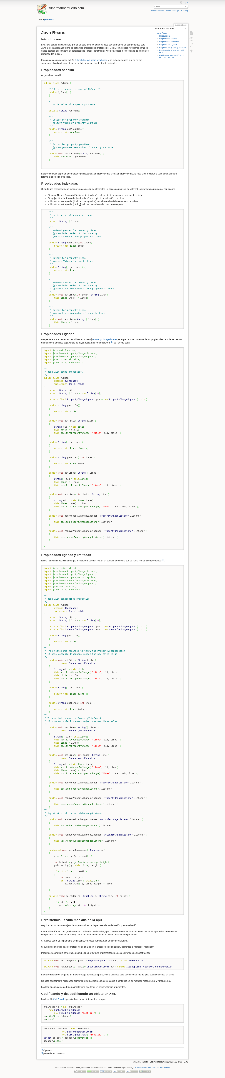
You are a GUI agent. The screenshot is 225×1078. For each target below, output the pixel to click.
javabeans (49, 19)
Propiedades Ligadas (168, 44)
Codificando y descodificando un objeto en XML (171, 56)
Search (186, 7)
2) (163, 560)
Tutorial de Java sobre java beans (91, 60)
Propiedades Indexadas (169, 42)
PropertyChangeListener (105, 339)
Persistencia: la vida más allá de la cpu (171, 51)
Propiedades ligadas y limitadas (172, 47)
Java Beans (162, 33)
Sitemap (184, 11)
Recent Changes (157, 11)
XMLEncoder (59, 999)
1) (111, 342)
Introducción (164, 36)
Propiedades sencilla (168, 39)
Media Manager (172, 11)
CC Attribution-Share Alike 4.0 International (152, 1068)
